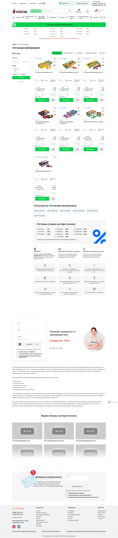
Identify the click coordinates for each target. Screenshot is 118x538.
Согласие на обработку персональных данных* (30, 353)
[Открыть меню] (36, 11)
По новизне (79, 52)
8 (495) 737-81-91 (98, 3)
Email (19, 329)
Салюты (38, 510)
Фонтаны (38, 523)
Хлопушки (39, 525)
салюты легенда (39, 210)
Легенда (16, 68)
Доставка (33, 3)
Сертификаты (102, 510)
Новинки (100, 514)
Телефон (20, 336)
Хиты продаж (101, 516)
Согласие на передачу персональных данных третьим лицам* (30, 356)
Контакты (23, 3)
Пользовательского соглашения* (27, 351)
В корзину (42, 99)
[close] (117, 402)
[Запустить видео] (27, 430)
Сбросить (21, 81)
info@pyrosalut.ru (17, 517)
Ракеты (38, 518)
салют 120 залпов (39, 215)
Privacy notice (113, 402)
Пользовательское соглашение (51, 531)
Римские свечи (40, 519)
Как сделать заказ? (73, 519)
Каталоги (100, 518)
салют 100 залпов (92, 210)
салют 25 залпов (65, 210)
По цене (102, 52)
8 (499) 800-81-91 (99, 5)
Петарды (38, 516)
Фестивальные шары (42, 521)
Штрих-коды (101, 512)
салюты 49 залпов (78, 210)
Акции (41, 3)
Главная (14, 43)
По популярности (68, 52)
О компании (71, 510)
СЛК (15, 70)
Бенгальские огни (41, 512)
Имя (19, 322)
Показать (21, 77)
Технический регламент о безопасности (24, 531)
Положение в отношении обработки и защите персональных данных (86, 531)
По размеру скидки (91, 52)
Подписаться (77, 486)
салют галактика (52, 210)
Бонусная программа (74, 514)
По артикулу (57, 52)
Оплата (14, 3)
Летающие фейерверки (43, 514)
